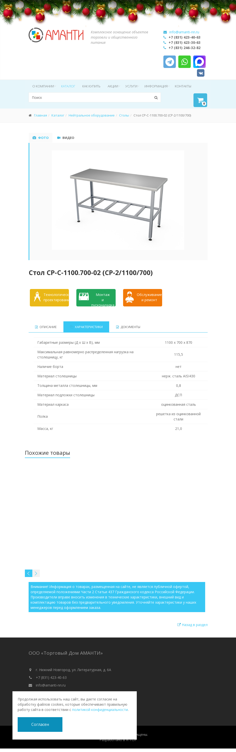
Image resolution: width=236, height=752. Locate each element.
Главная (40, 115)
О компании (43, 86)
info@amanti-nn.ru (184, 32)
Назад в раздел (192, 624)
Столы (124, 115)
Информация (156, 86)
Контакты (183, 86)
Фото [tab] (41, 137)
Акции (113, 86)
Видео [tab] (65, 137)
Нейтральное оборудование (92, 115)
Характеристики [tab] (86, 327)
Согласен (40, 724)
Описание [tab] (46, 327)
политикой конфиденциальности (100, 709)
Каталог (68, 86)
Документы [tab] (128, 327)
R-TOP (131, 739)
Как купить (91, 86)
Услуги (131, 86)
